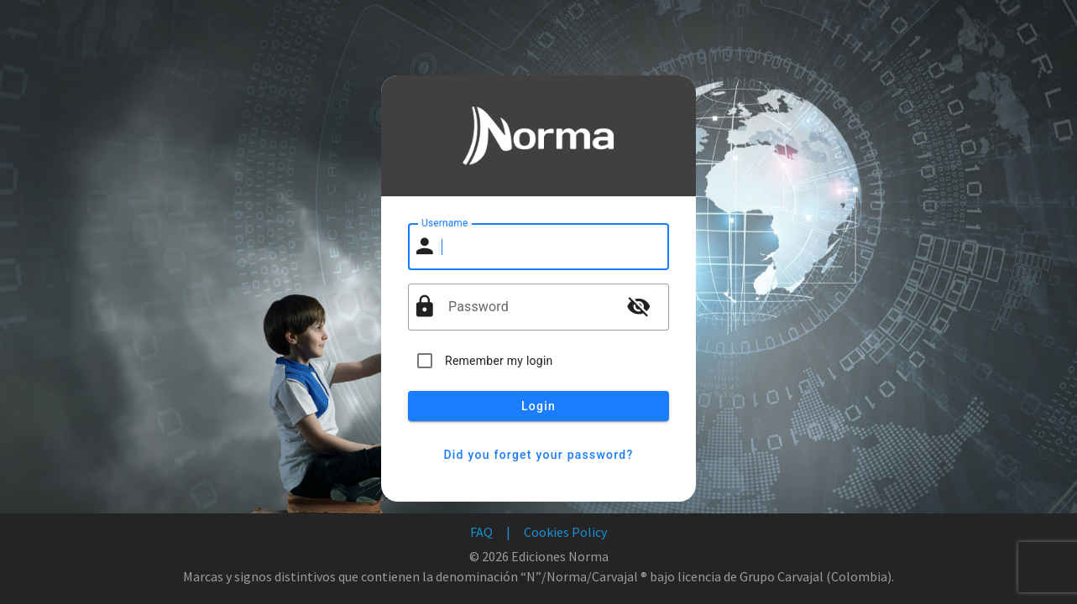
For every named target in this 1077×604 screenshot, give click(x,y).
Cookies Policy (565, 531)
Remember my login (499, 360)
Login (538, 406)
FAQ (481, 531)
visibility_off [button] (638, 306)
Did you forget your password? (538, 455)
